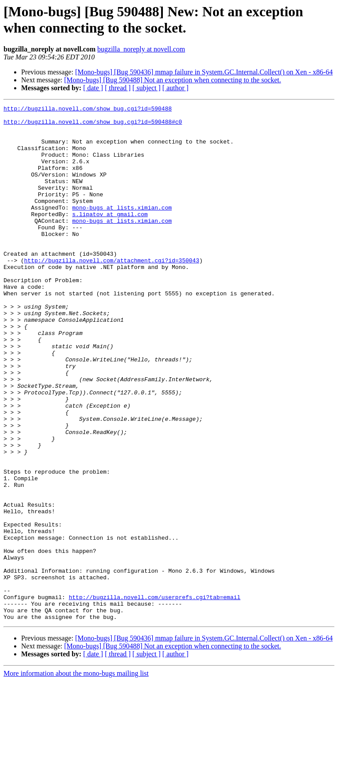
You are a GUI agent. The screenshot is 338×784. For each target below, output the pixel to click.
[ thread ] (118, 88)
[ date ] (93, 88)
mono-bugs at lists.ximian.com (122, 228)
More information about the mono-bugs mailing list (76, 776)
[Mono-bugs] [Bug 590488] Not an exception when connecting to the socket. (172, 80)
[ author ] (175, 88)
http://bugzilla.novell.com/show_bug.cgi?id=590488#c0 (93, 125)
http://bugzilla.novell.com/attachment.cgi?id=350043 (111, 292)
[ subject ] (146, 88)
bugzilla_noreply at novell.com (141, 49)
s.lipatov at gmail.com (110, 236)
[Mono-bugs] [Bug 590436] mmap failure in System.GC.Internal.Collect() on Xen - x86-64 (204, 72)
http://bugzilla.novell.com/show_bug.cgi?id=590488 (88, 110)
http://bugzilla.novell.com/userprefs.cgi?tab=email (154, 696)
